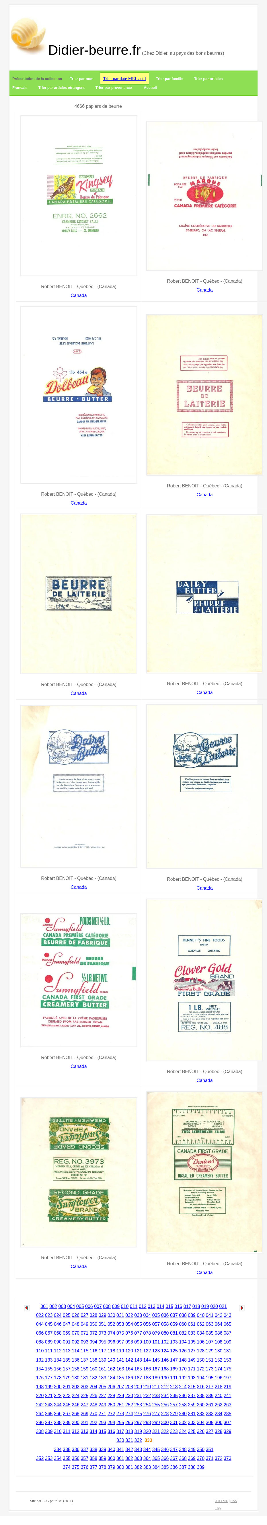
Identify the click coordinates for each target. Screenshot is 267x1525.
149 (192, 1360)
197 (227, 1377)
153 (227, 1360)
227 (102, 1395)
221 (49, 1395)
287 (49, 1422)
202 (75, 1386)
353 (49, 1458)
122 (147, 1350)
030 (111, 1315)
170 (183, 1368)
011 (134, 1306)
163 (120, 1368)
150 (200, 1360)
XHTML (221, 1501)
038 (183, 1315)
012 (143, 1306)
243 (49, 1404)
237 (192, 1395)
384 (156, 1467)
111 (49, 1350)
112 (58, 1350)
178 (58, 1377)
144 (147, 1360)
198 (40, 1386)
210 (147, 1386)
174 (219, 1368)
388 (192, 1467)
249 (102, 1404)
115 (84, 1350)
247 (84, 1404)
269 (84, 1413)
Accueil (150, 87)
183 (102, 1377)
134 (58, 1360)
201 (67, 1386)
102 (165, 1341)
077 (138, 1333)
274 (129, 1413)
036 (165, 1315)
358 (94, 1458)
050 (94, 1324)
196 (219, 1377)
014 (160, 1306)
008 (107, 1306)
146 (165, 1360)
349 (192, 1449)
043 (227, 1315)
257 (174, 1404)
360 (111, 1458)
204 (94, 1386)
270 (94, 1413)
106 (200, 1341)
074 (111, 1333)
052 (111, 1324)
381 (129, 1467)
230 (129, 1395)
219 (227, 1386)
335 (67, 1449)
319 (138, 1431)
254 (147, 1404)
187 (138, 1377)
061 (192, 1324)
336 (75, 1449)
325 (192, 1431)
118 (111, 1350)
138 (94, 1360)
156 (58, 1368)
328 (219, 1431)
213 (174, 1386)
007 (98, 1306)
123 (156, 1350)
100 (147, 1341)
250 (111, 1404)
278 (165, 1413)
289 (67, 1422)
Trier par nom (81, 79)
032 (129, 1315)
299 (156, 1422)
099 (138, 1341)
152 (219, 1360)
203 (84, 1386)
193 (192, 1377)
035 (156, 1315)
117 (102, 1350)
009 (116, 1306)
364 (147, 1458)
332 (138, 1440)
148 (183, 1360)
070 (75, 1333)
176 (40, 1377)
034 (147, 1315)
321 (156, 1431)
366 (165, 1458)
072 (94, 1333)
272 (111, 1413)
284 (219, 1413)
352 (40, 1458)
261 (210, 1404)
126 (183, 1350)
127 (192, 1350)
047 (67, 1324)
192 (183, 1377)
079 (156, 1333)
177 (49, 1377)
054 (129, 1324)
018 (196, 1306)
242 (40, 1404)
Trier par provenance (114, 87)
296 (129, 1422)
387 (183, 1467)
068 (58, 1333)
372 (219, 1458)
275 (138, 1413)
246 (75, 1404)
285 (227, 1413)
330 (120, 1440)
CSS (234, 1501)
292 (94, 1422)
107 (210, 1341)
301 (174, 1422)
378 (102, 1467)
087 (227, 1333)
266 (58, 1413)
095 (102, 1341)
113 (67, 1350)
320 (147, 1431)
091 (67, 1341)
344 (147, 1449)
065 (227, 1324)
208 (129, 1386)
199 (49, 1386)
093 (84, 1341)
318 (129, 1431)
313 (84, 1431)
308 (40, 1431)
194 (200, 1377)
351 (210, 1449)
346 (165, 1449)
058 (165, 1324)
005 (80, 1306)
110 (40, 1350)
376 (84, 1467)
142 (129, 1360)
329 (227, 1431)
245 (67, 1404)
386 (174, 1467)
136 (75, 1360)
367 (174, 1458)
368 (183, 1458)
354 (58, 1458)
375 (75, 1467)
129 (210, 1350)
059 (174, 1324)
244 (58, 1404)
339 (102, 1449)
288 (58, 1422)
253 (138, 1404)
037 (174, 1315)
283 (210, 1413)
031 (120, 1315)
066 (40, 1333)
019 (205, 1306)
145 (156, 1360)
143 (138, 1360)
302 (183, 1422)
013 (151, 1306)
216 (200, 1386)
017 (187, 1306)
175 (227, 1368)
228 (111, 1395)
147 (174, 1360)
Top (218, 1508)
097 (120, 1341)
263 (227, 1404)
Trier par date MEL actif (124, 78)
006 (89, 1306)
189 (156, 1377)
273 (120, 1413)
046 (58, 1324)
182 (94, 1377)
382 (138, 1467)
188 (147, 1377)
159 (84, 1368)
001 (44, 1306)
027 (84, 1315)
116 (94, 1350)
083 (192, 1333)
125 (174, 1350)
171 (192, 1368)
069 (67, 1333)
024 (58, 1315)
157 (67, 1368)
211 (156, 1386)
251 (120, 1404)
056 (147, 1324)
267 (67, 1413)
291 (84, 1422)
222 (58, 1395)
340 (111, 1449)
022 (40, 1315)
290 (75, 1422)
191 (174, 1377)
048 (75, 1324)
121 (138, 1350)
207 (120, 1386)
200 (58, 1386)
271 (102, 1413)
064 (219, 1324)
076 (129, 1333)
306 (219, 1422)
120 (129, 1350)
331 (129, 1440)
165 (138, 1368)
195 (210, 1377)
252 (129, 1404)
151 (210, 1360)
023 (49, 1315)
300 (165, 1422)
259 (192, 1404)
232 (147, 1395)
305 (210, 1422)
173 (210, 1368)
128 (200, 1350)
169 (174, 1368)
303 (192, 1422)
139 (102, 1360)
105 (192, 1341)
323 (174, 1431)
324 (183, 1431)
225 (84, 1395)
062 (200, 1324)
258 (183, 1404)
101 (156, 1341)
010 (125, 1306)
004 (71, 1306)
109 (227, 1341)
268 (75, 1413)
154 (40, 1368)
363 (138, 1458)
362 (129, 1458)
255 (156, 1404)
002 (53, 1306)
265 (49, 1413)
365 (156, 1458)
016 (178, 1306)
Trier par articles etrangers (61, 87)
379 (111, 1467)
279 (174, 1413)
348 (183, 1449)
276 (147, 1413)
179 (67, 1377)
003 (62, 1306)
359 (102, 1458)
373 (227, 1458)
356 (75, 1458)
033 (138, 1315)
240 (219, 1395)
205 (102, 1386)
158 (75, 1368)
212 (165, 1386)
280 (183, 1413)
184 (111, 1377)
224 (75, 1395)
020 (214, 1306)
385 (165, 1467)
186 (129, 1377)
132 (40, 1360)
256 (165, 1404)
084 (200, 1333)
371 (210, 1458)
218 (219, 1386)
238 (200, 1395)
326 (200, 1431)
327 (210, 1431)
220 (40, 1395)
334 (58, 1449)
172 (200, 1368)
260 (200, 1404)
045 (49, 1324)
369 (192, 1458)
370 (200, 1458)
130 (219, 1350)
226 (94, 1395)
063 (210, 1324)
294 (111, 1422)
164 (129, 1368)
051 (102, 1324)
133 (49, 1360)
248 (94, 1404)
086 (219, 1333)
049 (84, 1324)
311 (67, 1431)
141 (120, 1360)
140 (111, 1360)
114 (75, 1350)
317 (120, 1431)
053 (120, 1324)
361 (120, 1458)
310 (58, 1431)
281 (192, 1413)
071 (84, 1333)
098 (129, 1341)
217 (210, 1386)
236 (183, 1395)
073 (102, 1333)
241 (227, 1395)
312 (75, 1431)
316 (111, 1431)
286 (40, 1422)
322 (165, 1431)
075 (120, 1333)
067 (49, 1333)
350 (200, 1449)
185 (120, 1377)
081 (174, 1333)
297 (138, 1422)
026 (75, 1315)
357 (84, 1458)
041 (210, 1315)
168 (165, 1368)
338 (94, 1449)
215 (192, 1386)
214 (183, 1386)
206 (111, 1386)
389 (200, 1467)
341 (120, 1449)
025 (67, 1315)
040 (200, 1315)
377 (94, 1467)
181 (84, 1377)
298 (147, 1422)
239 (210, 1395)
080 (165, 1333)
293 (102, 1422)
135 (67, 1360)
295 (120, 1422)
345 (156, 1449)
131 (227, 1350)
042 (219, 1315)
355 (67, 1458)
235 (174, 1395)
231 (138, 1395)
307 (227, 1422)
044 (40, 1324)
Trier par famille (169, 79)
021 (223, 1306)
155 (49, 1368)
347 (174, 1449)
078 (147, 1333)
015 (169, 1306)
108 (219, 1341)
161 (102, 1368)
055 (138, 1324)
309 (49, 1431)
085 (210, 1333)
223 (67, 1395)
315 (102, 1431)
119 (120, 1350)
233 (156, 1395)
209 (138, 1386)
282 (200, 1413)
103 (174, 1341)
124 (165, 1350)
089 (49, 1341)
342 (129, 1449)
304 (200, 1422)
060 (183, 1324)
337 (84, 1449)
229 (120, 1395)
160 (94, 1368)
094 (94, 1341)
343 (138, 1449)
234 (165, 1395)
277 (156, 1413)
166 (147, 1368)
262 (219, 1404)
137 (84, 1360)
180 (75, 1377)
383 (147, 1467)
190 (165, 1377)
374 (67, 1467)
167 (156, 1368)
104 (183, 1341)
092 (75, 1341)
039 (192, 1315)
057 (156, 1324)
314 (94, 1431)
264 (40, 1413)
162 (111, 1368)
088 (40, 1341)
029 (102, 1315)
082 (183, 1333)
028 (94, 1315)
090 (58, 1341)
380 (120, 1467)
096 (111, 1341)
